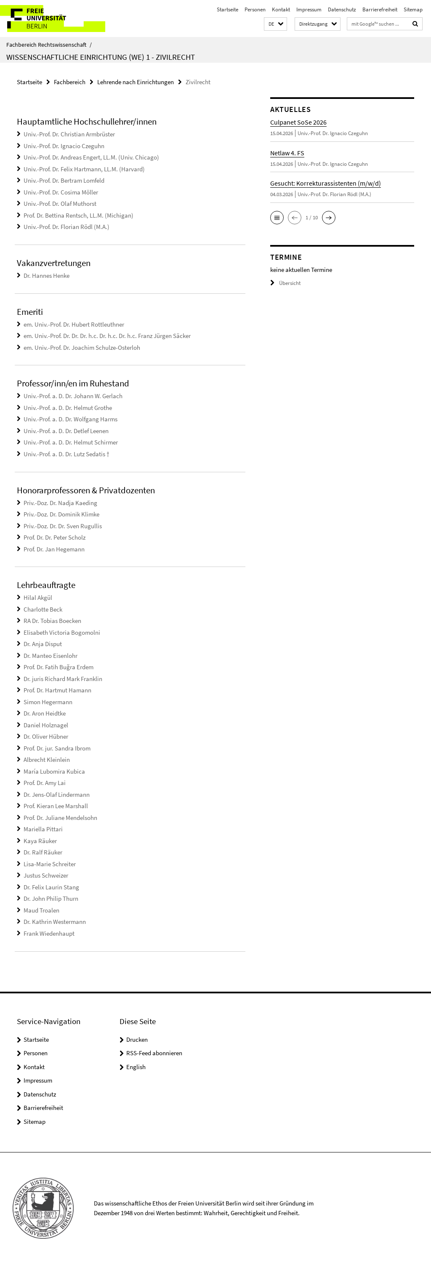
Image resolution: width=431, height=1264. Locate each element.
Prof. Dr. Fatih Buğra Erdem (58, 667)
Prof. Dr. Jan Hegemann (54, 549)
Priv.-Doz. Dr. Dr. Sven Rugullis (63, 526)
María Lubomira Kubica (54, 771)
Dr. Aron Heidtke (45, 713)
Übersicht (285, 283)
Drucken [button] (137, 1039)
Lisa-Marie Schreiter (50, 864)
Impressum (309, 9)
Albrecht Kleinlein (47, 760)
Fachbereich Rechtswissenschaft (49, 45)
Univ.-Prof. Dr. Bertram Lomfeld (64, 180)
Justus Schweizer (46, 875)
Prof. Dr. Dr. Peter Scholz (54, 537)
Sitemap (413, 9)
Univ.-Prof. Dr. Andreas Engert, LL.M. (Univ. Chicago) (91, 157)
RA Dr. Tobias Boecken (52, 621)
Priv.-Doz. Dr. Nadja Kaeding (60, 503)
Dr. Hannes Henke (46, 275)
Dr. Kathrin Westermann (55, 922)
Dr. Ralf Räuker (43, 852)
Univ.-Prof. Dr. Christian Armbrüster (69, 134)
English (136, 1067)
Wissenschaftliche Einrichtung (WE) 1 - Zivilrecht (100, 57)
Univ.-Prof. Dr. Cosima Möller (61, 192)
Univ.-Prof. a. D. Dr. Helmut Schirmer (71, 442)
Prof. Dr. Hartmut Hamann (57, 690)
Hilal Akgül (38, 597)
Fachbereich (69, 82)
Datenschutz (342, 9)
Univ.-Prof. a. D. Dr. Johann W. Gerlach (73, 396)
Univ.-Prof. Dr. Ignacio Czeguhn (64, 146)
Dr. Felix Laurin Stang (51, 887)
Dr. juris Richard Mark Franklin (63, 679)
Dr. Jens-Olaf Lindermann (57, 794)
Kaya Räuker (40, 841)
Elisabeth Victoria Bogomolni (62, 632)
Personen (255, 9)
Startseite (227, 9)
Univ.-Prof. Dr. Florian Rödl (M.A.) (66, 227)
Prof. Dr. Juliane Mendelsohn (60, 818)
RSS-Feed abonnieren (154, 1053)
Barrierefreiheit (379, 9)
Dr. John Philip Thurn (51, 898)
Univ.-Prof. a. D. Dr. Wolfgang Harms (70, 419)
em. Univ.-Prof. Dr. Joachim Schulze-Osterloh (82, 347)
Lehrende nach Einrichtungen (135, 82)
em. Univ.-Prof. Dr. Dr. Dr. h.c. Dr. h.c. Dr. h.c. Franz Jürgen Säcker (107, 336)
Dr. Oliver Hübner (46, 736)
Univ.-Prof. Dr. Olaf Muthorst (60, 204)
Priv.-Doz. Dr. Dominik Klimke (61, 514)
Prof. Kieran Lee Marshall (56, 806)
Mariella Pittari (43, 829)
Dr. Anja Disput (43, 644)
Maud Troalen (41, 910)
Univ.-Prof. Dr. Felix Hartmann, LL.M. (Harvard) (84, 169)
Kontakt (281, 9)
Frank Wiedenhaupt (49, 933)
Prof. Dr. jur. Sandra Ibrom (57, 748)
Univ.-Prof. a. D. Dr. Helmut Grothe (68, 408)
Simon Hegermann (48, 702)
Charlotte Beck (43, 609)
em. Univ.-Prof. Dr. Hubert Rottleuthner (74, 324)
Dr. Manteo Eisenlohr (50, 656)
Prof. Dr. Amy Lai (45, 783)
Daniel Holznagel (46, 725)
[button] (275, 24)
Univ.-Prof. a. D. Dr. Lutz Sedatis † (66, 454)
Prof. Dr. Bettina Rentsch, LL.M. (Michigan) (78, 215)
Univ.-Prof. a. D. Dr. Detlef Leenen (66, 431)
